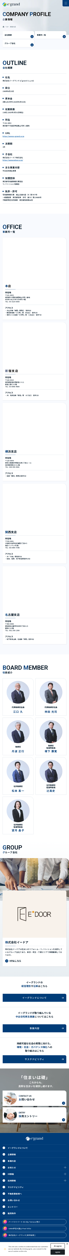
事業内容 (13, 26)
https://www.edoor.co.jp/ (13, 160)
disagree (58, 1246)
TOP (7, 27)
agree (57, 1252)
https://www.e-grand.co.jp (13, 136)
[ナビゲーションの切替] (66, 3)
